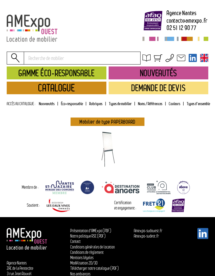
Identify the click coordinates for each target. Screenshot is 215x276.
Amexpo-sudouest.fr (148, 230)
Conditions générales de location (175, 66)
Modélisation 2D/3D (83, 263)
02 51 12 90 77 (182, 28)
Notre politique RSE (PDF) (88, 236)
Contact (75, 241)
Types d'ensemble (198, 103)
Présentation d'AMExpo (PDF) (90, 230)
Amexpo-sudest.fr (146, 236)
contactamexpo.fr (187, 21)
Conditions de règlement (87, 252)
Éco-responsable (72, 103)
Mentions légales (82, 257)
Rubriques (95, 103)
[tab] (96, 103)
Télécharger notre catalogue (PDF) (94, 268)
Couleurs (174, 103)
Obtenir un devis (161, 59)
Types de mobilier (120, 103)
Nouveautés (47, 103)
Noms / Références (150, 103)
